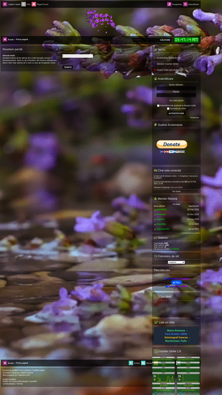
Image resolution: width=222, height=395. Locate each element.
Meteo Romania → (177, 330)
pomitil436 (161, 209)
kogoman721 (162, 229)
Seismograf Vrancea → (177, 337)
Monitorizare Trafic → (177, 341)
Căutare (165, 40)
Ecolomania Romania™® (167, 58)
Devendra (161, 214)
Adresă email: (9, 55)
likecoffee (161, 224)
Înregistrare (194, 118)
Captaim (160, 219)
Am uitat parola (176, 100)
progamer (10, 375)
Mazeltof (22, 375)
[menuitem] (25, 4)
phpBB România (26, 373)
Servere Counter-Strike (166, 64)
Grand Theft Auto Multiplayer (168, 70)
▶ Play (176, 282)
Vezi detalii (176, 191)
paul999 (34, 381)
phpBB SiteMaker (9, 379)
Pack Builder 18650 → (177, 334)
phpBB (14, 370)
